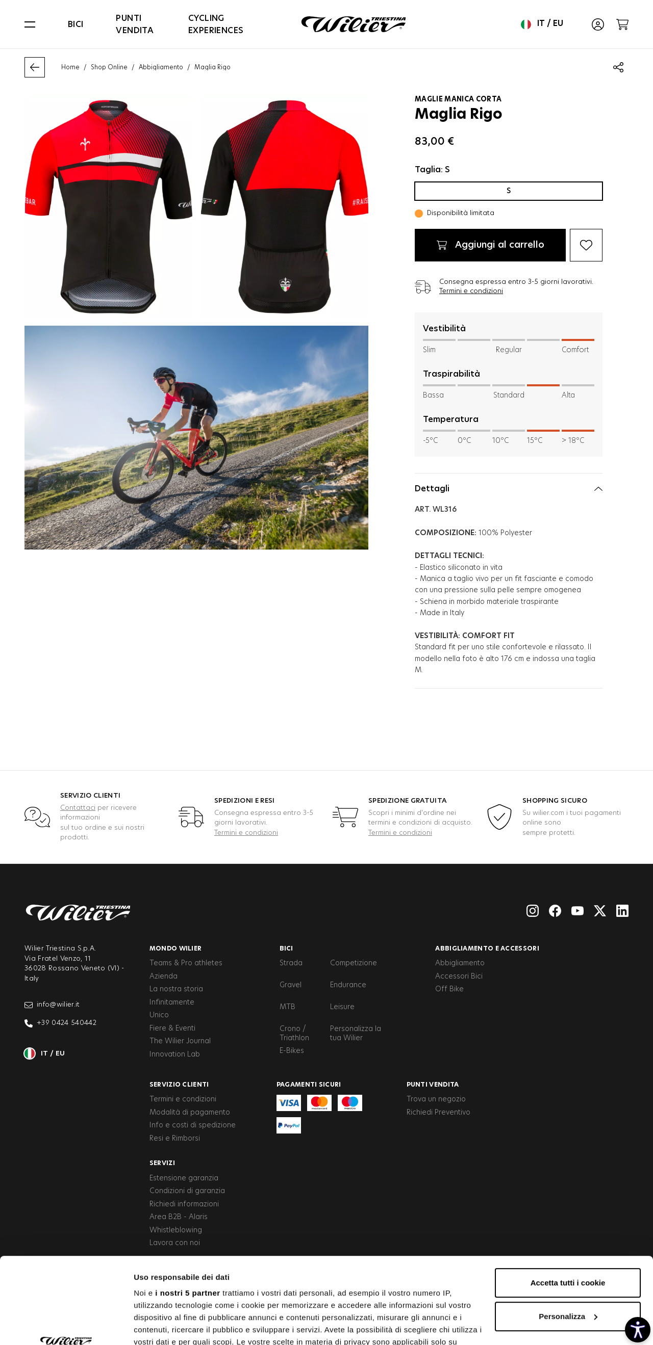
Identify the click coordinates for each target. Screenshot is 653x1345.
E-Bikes (292, 1050)
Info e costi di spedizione (192, 1125)
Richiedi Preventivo (438, 1112)
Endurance (348, 985)
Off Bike (449, 989)
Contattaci (77, 808)
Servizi (162, 1163)
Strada (291, 963)
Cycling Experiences (215, 24)
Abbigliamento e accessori (487, 948)
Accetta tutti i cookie (568, 1202)
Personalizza (568, 1235)
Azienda (163, 976)
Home (70, 67)
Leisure (342, 1007)
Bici (76, 24)
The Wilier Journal (180, 1041)
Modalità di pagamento (189, 1112)
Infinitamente (171, 1002)
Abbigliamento (161, 67)
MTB (287, 1007)
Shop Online (109, 67)
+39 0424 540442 (60, 1023)
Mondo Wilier (175, 948)
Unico (159, 1015)
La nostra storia (176, 989)
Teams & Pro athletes (185, 963)
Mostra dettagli (161, 1325)
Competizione (353, 963)
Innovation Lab (174, 1054)
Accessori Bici (459, 976)
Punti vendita (135, 24)
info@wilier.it (52, 1005)
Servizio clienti (179, 1085)
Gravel (291, 985)
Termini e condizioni (471, 291)
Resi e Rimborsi (174, 1138)
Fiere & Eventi (172, 1028)
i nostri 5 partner (187, 1212)
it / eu (542, 24)
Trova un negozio (436, 1099)
